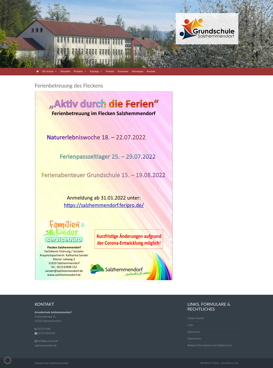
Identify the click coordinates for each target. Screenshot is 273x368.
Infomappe (137, 71)
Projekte (80, 71)
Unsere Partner (196, 318)
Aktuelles (65, 71)
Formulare (123, 71)
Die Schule (49, 71)
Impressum (194, 331)
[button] (7, 360)
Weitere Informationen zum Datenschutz (210, 345)
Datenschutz (194, 338)
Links (190, 325)
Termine (110, 71)
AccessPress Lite (229, 362)
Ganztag (96, 71)
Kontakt (151, 71)
